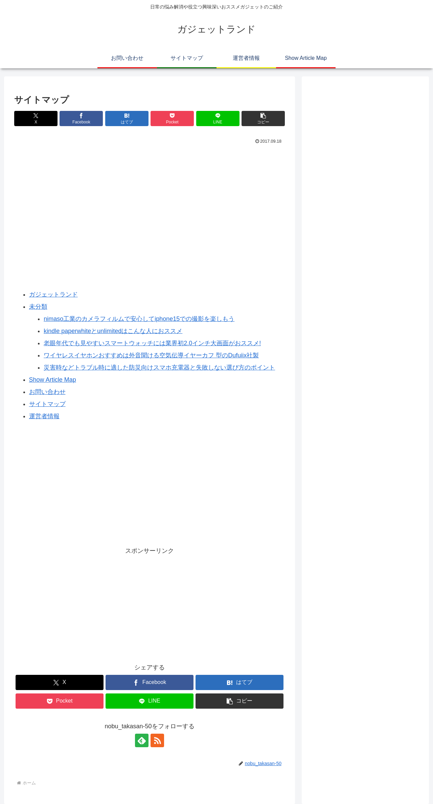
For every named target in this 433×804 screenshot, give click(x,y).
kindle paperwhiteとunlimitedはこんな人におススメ (113, 331)
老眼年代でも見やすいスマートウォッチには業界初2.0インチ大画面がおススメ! (152, 343)
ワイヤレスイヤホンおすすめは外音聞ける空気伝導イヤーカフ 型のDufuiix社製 (151, 355)
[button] (263, 118)
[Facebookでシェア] (81, 118)
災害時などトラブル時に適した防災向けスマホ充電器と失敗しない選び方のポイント (159, 367)
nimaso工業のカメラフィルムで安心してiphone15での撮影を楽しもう (139, 318)
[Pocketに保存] (172, 118)
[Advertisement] (149, 164)
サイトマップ (47, 404)
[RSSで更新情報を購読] (157, 740)
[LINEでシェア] (218, 118)
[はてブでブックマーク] (127, 118)
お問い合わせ (47, 391)
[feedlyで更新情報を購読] (142, 740)
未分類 (38, 306)
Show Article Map (52, 379)
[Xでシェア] (36, 118)
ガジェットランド (53, 294)
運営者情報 (44, 416)
